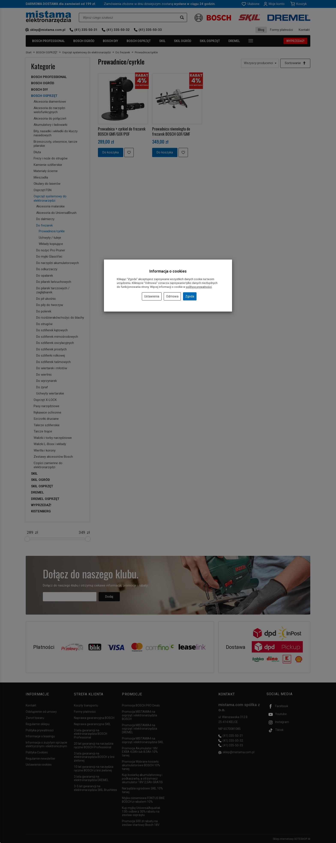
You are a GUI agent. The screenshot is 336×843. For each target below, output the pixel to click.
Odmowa (172, 296)
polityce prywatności (199, 286)
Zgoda (189, 296)
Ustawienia (151, 296)
